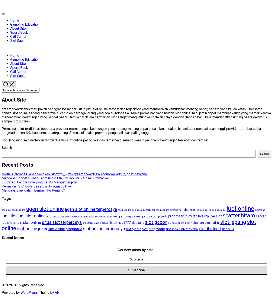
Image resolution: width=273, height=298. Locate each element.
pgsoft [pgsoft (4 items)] (162, 216)
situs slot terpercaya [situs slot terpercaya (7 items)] (62, 222)
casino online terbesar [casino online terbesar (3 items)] (143, 210)
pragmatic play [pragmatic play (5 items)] (180, 216)
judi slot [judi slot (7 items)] (9, 215)
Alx (57, 293)
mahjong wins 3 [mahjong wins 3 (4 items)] (146, 216)
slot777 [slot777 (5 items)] (125, 222)
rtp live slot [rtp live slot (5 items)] (213, 216)
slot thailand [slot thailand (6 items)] (210, 228)
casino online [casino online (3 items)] (124, 210)
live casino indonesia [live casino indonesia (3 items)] (83, 216)
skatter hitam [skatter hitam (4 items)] (109, 222)
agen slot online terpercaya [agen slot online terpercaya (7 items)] (91, 209)
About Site (18, 28)
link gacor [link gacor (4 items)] (53, 216)
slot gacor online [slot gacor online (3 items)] (176, 223)
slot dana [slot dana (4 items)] (138, 222)
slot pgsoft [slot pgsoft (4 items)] (133, 229)
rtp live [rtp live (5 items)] (198, 216)
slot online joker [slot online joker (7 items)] (32, 228)
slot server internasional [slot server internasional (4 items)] (182, 229)
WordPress (29, 293)
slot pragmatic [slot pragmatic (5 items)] (153, 229)
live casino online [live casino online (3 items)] (103, 216)
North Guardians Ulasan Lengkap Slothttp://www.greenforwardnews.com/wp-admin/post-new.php (74, 174)
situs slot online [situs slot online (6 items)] (27, 222)
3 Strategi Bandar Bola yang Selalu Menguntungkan (39, 182)
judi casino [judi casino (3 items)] (201, 210)
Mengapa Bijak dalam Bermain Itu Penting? (33, 190)
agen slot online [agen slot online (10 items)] (45, 209)
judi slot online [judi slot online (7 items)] (32, 215)
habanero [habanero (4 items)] (188, 209)
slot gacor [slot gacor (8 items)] (156, 222)
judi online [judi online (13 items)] (240, 208)
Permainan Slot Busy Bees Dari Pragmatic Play (37, 186)
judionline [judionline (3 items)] (260, 210)
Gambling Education (24, 24)
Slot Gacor (18, 41)
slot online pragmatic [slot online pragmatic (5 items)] (65, 229)
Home (14, 20)
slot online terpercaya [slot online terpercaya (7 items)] (104, 228)
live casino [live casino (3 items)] (65, 216)
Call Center (18, 37)
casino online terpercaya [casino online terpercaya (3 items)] (168, 210)
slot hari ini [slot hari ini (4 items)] (212, 222)
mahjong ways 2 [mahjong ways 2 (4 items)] (124, 216)
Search (7, 148)
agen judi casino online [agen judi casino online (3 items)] (13, 210)
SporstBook (19, 33)
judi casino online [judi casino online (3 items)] (217, 210)
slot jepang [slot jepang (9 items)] (233, 222)
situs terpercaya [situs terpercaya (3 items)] (91, 223)
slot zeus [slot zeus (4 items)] (228, 229)
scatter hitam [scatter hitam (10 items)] (239, 215)
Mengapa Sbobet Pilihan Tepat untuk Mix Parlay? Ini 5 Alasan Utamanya (55, 178)
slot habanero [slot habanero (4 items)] (194, 222)
